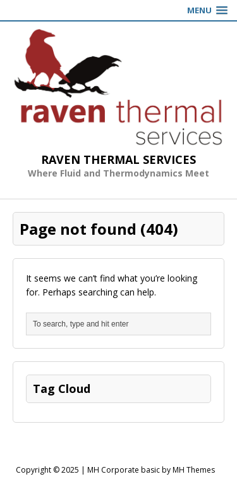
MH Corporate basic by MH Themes (151, 469)
